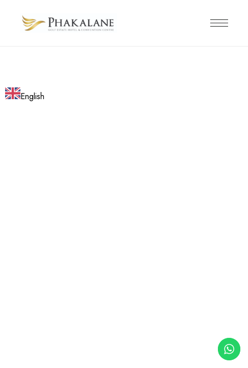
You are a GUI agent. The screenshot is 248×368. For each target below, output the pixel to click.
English (24, 96)
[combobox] (24, 95)
